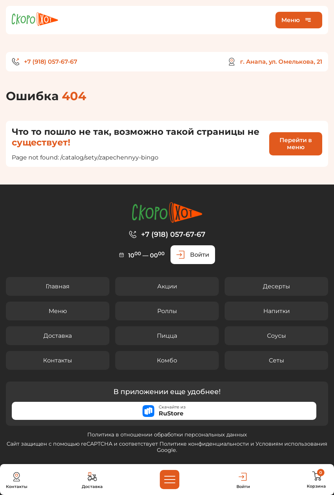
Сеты (276, 360)
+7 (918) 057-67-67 (50, 61)
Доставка (57, 335)
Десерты (276, 286)
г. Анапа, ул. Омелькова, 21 (281, 61)
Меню (58, 311)
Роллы (167, 311)
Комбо (167, 360)
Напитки (276, 311)
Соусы (276, 335)
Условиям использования (291, 443)
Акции (167, 286)
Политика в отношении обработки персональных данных (167, 434)
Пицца (167, 335)
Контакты (57, 360)
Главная (58, 286)
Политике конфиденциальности (204, 443)
